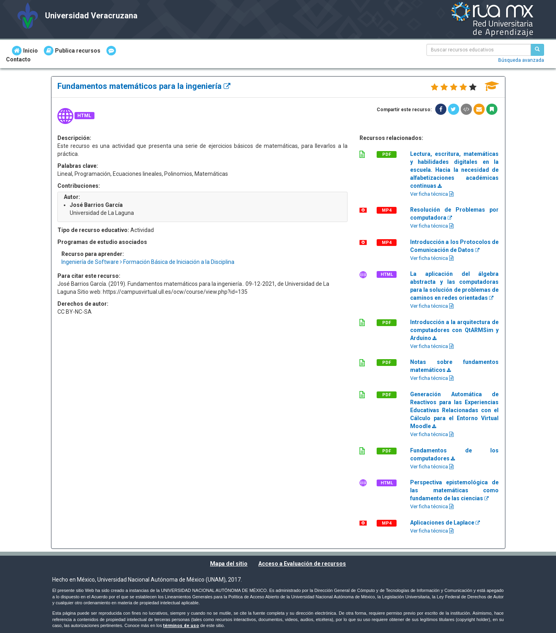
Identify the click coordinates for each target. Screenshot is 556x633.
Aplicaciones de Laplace (445, 522)
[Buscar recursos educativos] (537, 50)
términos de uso (181, 625)
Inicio (25, 50)
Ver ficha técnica (432, 194)
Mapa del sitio (229, 563)
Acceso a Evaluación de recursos (302, 563)
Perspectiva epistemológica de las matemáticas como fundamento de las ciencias (454, 490)
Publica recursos (72, 50)
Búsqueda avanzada (521, 60)
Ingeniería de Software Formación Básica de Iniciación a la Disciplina (147, 262)
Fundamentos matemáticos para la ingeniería (143, 86)
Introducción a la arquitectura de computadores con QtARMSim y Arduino (454, 330)
